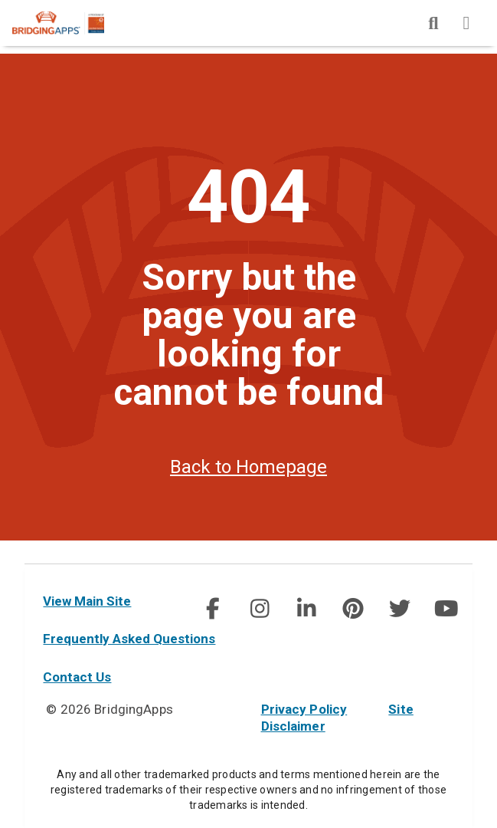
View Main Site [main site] (87, 601)
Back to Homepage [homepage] (248, 490)
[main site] (70, 23)
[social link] (212, 609)
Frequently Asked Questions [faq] (129, 638)
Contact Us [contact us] (77, 677)
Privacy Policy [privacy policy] (304, 709)
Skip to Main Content (0, 0)
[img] (433, 23)
